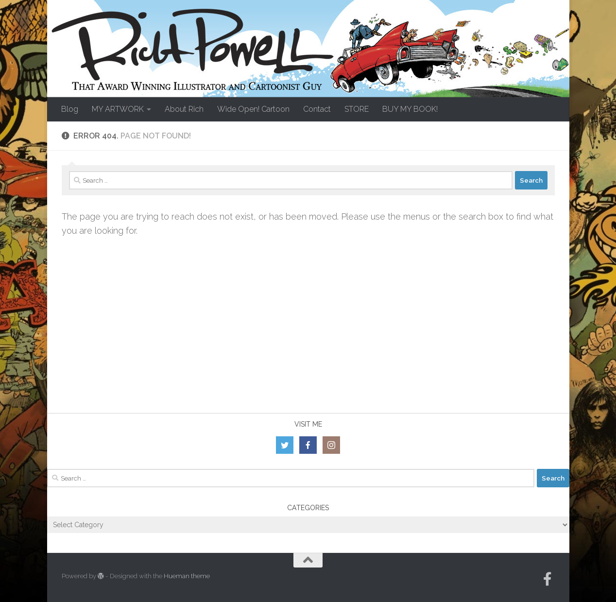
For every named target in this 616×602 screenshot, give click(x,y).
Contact (317, 109)
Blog (69, 109)
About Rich (184, 109)
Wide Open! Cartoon (253, 109)
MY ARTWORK (118, 109)
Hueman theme (187, 576)
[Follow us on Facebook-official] (547, 579)
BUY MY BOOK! (410, 109)
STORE (356, 109)
